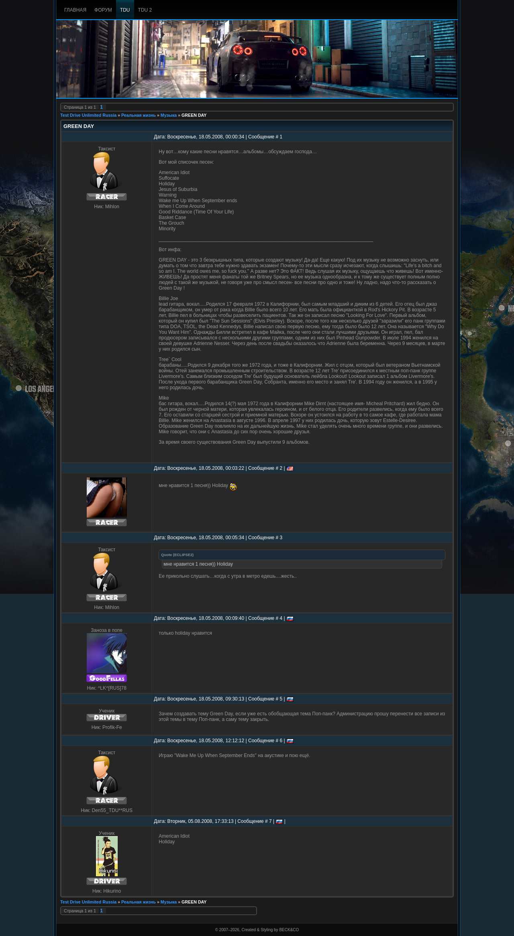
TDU (125, 10)
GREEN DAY (194, 115)
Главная (75, 10)
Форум (103, 10)
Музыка (169, 115)
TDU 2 (145, 10)
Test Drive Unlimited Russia (88, 115)
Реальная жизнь (138, 115)
